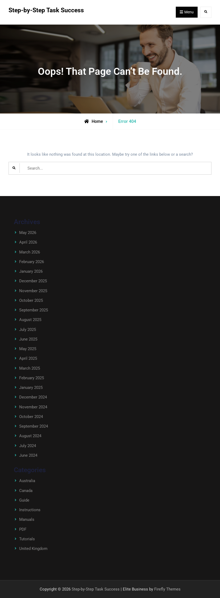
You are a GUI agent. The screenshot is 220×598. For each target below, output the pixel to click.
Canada (25, 490)
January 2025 (31, 387)
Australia (27, 480)
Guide (24, 500)
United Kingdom (33, 548)
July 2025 (27, 329)
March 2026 (29, 252)
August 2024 (30, 435)
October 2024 (31, 416)
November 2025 (33, 290)
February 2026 (31, 261)
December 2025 (33, 281)
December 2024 (33, 397)
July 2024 (27, 445)
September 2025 (33, 310)
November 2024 (33, 407)
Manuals (26, 519)
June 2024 (28, 455)
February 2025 (31, 378)
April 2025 (28, 358)
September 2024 (33, 426)
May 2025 (27, 348)
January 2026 (31, 271)
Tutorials (27, 539)
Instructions (29, 509)
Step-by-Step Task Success (46, 10)
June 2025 (28, 339)
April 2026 (28, 242)
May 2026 (27, 232)
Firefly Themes (167, 589)
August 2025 (30, 319)
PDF (22, 529)
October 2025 (31, 300)
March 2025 (29, 368)
